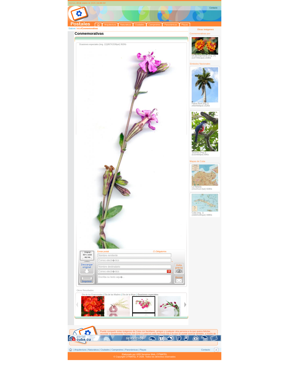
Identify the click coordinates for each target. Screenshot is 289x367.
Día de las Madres (112, 295)
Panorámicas (131, 350)
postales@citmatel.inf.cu (134, 338)
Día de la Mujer (129, 295)
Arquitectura (80, 350)
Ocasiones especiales (148, 295)
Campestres (117, 350)
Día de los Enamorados (92, 295)
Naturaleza (93, 350)
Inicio (78, 28)
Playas (143, 350)
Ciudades (105, 350)
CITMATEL (161, 354)
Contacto (213, 8)
